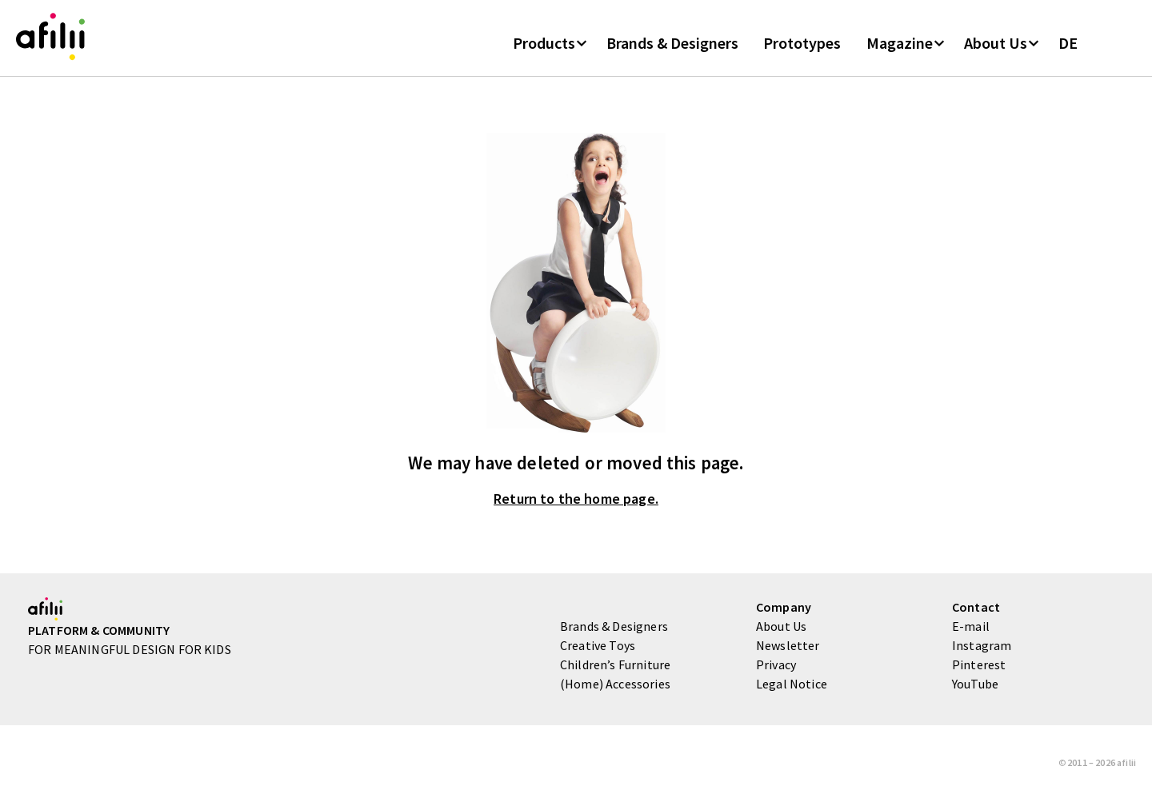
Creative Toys (597, 651)
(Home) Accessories (615, 689)
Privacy (776, 670)
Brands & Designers (672, 47)
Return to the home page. (576, 505)
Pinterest (979, 670)
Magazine (899, 47)
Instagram (981, 651)
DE (1068, 47)
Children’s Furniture (615, 670)
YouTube (975, 689)
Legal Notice (791, 689)
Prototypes (802, 47)
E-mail (971, 632)
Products (544, 47)
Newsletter (788, 651)
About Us (995, 47)
